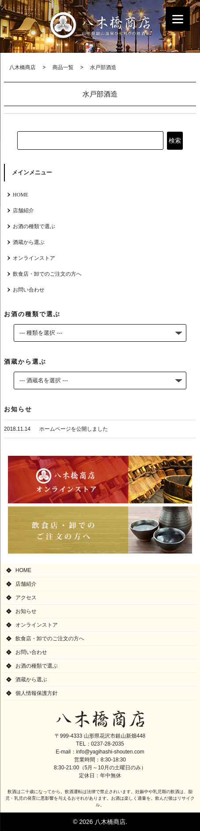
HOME (20, 195)
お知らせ (26, 611)
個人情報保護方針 (36, 693)
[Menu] (178, 19)
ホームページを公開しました (73, 429)
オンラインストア (34, 258)
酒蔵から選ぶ (28, 242)
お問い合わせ (28, 290)
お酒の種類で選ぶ (34, 226)
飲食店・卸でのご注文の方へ (47, 274)
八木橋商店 (100, 25)
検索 (175, 140)
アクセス (26, 598)
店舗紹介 (23, 210)
